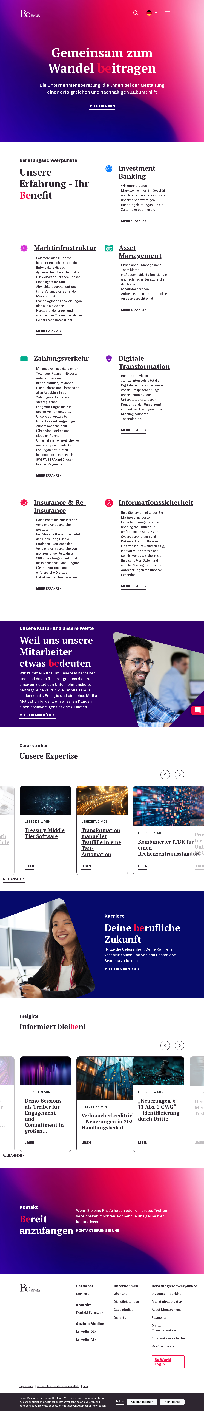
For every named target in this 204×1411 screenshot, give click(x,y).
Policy (120, 1401)
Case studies (123, 1310)
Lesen (29, 866)
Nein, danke (172, 1402)
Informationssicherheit (169, 1338)
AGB (85, 1386)
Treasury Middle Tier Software (45, 833)
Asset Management (166, 1310)
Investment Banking (167, 1294)
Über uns (120, 1294)
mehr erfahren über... (37, 715)
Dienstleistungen (126, 1302)
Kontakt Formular (89, 1312)
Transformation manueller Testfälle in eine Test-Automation (101, 842)
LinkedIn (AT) (86, 1339)
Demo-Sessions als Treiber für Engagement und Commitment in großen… (44, 1116)
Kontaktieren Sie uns (97, 1230)
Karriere (82, 1294)
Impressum (26, 1386)
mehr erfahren (102, 106)
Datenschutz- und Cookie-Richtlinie (58, 1386)
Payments (159, 1318)
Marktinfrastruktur (167, 1302)
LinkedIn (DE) (86, 1331)
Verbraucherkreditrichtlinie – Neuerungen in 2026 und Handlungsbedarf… (115, 1121)
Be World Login (163, 1361)
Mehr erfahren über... (122, 969)
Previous (165, 775)
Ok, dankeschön (142, 1402)
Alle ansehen (14, 879)
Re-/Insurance (163, 1346)
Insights (120, 1318)
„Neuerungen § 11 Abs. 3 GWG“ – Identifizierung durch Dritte (158, 1110)
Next (179, 775)
